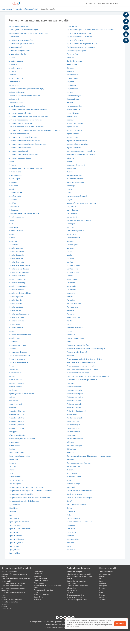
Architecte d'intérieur (16, 78)
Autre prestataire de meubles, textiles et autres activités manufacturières (34, 130)
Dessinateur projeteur (16, 425)
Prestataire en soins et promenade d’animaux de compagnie (88, 376)
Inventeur (70, 161)
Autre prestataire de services (19, 134)
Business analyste (15, 175)
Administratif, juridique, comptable (79, 574)
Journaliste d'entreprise (75, 179)
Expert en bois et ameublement (20, 529)
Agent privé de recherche (17, 54)
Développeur (13, 432)
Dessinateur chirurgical (17, 411)
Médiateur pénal (72, 245)
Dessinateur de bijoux (16, 414)
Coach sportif (13, 227)
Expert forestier (14, 546)
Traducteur (71, 529)
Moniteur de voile (73, 272)
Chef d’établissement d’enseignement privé (24, 213)
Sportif (69, 501)
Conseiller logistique (16, 307)
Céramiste (12, 189)
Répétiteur (70, 459)
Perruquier (70, 310)
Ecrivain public (14, 459)
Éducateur (12, 463)
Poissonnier (71, 335)
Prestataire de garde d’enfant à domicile (81, 362)
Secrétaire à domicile (74, 477)
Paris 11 (102, 593)
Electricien (12, 466)
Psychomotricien (73, 421)
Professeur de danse (74, 387)
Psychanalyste (72, 414)
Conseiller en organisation (18, 286)
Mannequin (71, 224)
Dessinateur (13, 407)
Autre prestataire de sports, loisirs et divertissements (27, 144)
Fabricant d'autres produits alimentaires (81, 47)
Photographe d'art (73, 317)
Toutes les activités (9, 571)
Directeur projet (14, 442)
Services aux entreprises (75, 595)
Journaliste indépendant (75, 182)
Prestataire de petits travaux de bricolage (81, 366)
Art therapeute (14, 85)
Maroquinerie (71, 234)
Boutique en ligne (15, 172)
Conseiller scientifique (16, 317)
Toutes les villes (106, 571)
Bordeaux (102, 576)
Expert (11, 515)
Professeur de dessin (74, 390)
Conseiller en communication (19, 272)
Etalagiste (12, 511)
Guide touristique (73, 99)
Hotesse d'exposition (74, 106)
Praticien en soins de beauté (77, 352)
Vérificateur (71, 543)
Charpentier (13, 200)
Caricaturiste (13, 182)
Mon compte (90, 3)
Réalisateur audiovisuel (75, 439)
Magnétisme (71, 206)
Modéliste (70, 258)
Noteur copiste (72, 290)
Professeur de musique (75, 397)
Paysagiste (71, 300)
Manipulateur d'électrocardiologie (79, 220)
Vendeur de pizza (73, 539)
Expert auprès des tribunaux (19, 522)
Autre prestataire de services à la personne (24, 137)
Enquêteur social (14, 477)
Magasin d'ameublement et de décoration (81, 203)
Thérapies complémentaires (77, 600)
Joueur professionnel (74, 175)
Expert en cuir (13, 532)
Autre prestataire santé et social (20, 158)
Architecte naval (14, 82)
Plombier (70, 331)
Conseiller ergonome (16, 297)
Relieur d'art (71, 452)
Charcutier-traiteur (15, 193)
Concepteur (13, 241)
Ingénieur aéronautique (75, 123)
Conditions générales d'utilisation (58, 625)
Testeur (69, 515)
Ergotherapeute (14, 504)
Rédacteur (70, 442)
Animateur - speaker (16, 61)
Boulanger (12, 165)
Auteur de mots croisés (17, 106)
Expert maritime (14, 553)
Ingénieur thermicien (74, 148)
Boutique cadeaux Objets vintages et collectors (25, 168)
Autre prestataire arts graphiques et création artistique (28, 116)
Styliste (69, 508)
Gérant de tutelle (73, 78)
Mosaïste (70, 276)
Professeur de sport (74, 400)
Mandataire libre (72, 217)
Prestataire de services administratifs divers (82, 369)
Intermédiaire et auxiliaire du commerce (81, 154)
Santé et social (72, 590)
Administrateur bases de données (20, 40)
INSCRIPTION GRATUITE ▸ (108, 3)
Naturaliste (71, 283)
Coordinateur (13, 342)
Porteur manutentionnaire (76, 338)
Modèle (69, 255)
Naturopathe (71, 286)
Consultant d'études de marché (20, 335)
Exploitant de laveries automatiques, (80, 33)
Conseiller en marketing (17, 283)
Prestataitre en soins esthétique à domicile (82, 380)
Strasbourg (103, 597)
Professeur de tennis (74, 404)
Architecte (12, 71)
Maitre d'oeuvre (72, 210)
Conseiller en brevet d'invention (20, 269)
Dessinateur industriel (16, 418)
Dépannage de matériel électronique (21, 394)
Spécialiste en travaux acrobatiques (79, 498)
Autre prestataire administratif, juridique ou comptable (28, 109)
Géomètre (70, 71)
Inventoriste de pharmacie (76, 165)
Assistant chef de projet (17, 92)
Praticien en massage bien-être (78, 345)
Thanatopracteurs (73, 518)
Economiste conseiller (16, 452)
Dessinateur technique (16, 428)
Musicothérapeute (73, 279)
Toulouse (102, 600)
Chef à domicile (14, 206)
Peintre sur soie (72, 307)
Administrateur (14, 37)
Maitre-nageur (72, 213)
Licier (69, 193)
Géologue (70, 68)
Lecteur (69, 189)
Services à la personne (75, 597)
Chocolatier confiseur (16, 217)
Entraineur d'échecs (16, 480)
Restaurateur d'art (73, 466)
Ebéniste (12, 449)
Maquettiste (71, 227)
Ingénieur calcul (72, 127)
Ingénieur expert (72, 137)
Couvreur (12, 366)
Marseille (102, 583)
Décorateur (13, 376)
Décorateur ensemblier (17, 383)
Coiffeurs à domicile (16, 231)
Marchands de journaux (75, 231)
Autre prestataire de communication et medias (25, 120)
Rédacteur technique (74, 446)
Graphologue (71, 85)
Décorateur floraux (15, 387)
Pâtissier (70, 297)
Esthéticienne (13, 508)
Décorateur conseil (15, 380)
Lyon (101, 581)
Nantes (102, 588)
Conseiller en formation (17, 276)
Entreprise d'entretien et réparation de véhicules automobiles (30, 491)
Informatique (71, 588)
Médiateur (70, 241)
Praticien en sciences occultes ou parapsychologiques (86, 349)
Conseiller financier (15, 300)
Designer (12, 397)
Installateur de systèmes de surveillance (81, 151)
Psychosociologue (73, 425)
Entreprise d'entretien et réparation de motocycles (26, 487)
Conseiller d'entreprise (16, 255)
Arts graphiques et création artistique (80, 576)
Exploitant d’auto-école (75, 40)
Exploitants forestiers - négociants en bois (82, 44)
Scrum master (72, 473)
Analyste (12, 57)
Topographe (71, 525)
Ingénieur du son (73, 134)
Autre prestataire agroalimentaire (20, 113)
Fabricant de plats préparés (76, 51)
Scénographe (71, 470)
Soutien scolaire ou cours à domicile (79, 491)
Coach (11, 224)
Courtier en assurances (17, 359)
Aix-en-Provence (105, 574)
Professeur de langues (75, 394)
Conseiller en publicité (16, 290)
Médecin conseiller (73, 238)
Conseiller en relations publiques (20, 293)
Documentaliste (14, 446)
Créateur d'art (13, 369)
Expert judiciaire (14, 549)
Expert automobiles (15, 525)
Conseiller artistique (16, 248)
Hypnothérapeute (73, 113)
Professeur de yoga (74, 407)
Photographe (71, 314)
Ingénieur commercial (74, 130)
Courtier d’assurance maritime (19, 355)
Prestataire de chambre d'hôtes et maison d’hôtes (84, 359)
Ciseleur (11, 220)
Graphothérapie (72, 89)
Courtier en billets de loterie (18, 362)
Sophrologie (71, 487)
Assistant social (14, 99)
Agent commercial (15, 47)
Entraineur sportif (15, 484)
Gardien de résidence (74, 61)
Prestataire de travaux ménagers (78, 373)
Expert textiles (72, 26)
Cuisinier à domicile (15, 373)
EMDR (11, 473)
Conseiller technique (16, 328)
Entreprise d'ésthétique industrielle (21, 494)
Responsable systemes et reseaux (79, 463)
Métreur (69, 251)
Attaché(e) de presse (16, 102)
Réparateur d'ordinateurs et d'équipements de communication (89, 456)
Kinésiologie (71, 186)
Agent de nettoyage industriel (19, 51)
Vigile (69, 546)
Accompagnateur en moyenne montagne (23, 30)
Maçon (69, 200)
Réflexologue (71, 449)
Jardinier (70, 172)
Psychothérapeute (73, 428)
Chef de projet (13, 210)
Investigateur (71, 168)
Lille (100, 579)
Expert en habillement (16, 539)
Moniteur (70, 262)
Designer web (13, 400)
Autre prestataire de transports (20, 148)
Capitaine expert (14, 179)
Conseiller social (14, 324)
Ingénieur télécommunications (77, 144)
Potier (69, 342)
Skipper (69, 480)
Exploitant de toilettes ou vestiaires (79, 37)
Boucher (12, 161)
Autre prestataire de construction (20, 123)
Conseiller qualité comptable (19, 314)
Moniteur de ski (72, 269)
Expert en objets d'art (16, 543)
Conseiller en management (18, 279)
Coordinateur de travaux (17, 345)
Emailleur (12, 470)
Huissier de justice (73, 109)
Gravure (70, 92)
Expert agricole (14, 518)
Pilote (69, 324)
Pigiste (69, 321)
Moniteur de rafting (74, 265)
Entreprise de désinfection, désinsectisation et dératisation (29, 498)
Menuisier (70, 248)
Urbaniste (70, 536)
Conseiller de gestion (16, 258)
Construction (71, 583)
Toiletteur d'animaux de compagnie (79, 522)
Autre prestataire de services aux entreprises (24, 141)
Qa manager (71, 435)
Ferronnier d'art (72, 54)
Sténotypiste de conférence (76, 504)
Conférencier (13, 245)
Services (70, 593)
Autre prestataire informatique (19, 151)
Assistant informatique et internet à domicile (24, 96)
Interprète (70, 158)
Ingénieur (70, 120)
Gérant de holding (73, 75)
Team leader (71, 511)
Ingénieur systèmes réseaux (77, 141)
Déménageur (13, 390)
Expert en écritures (15, 536)
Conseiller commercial (16, 251)
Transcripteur (71, 532)
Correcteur (12, 349)
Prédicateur (71, 355)
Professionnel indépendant (76, 411)
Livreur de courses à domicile (77, 196)
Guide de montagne (74, 96)
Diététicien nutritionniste (17, 435)
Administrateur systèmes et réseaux (21, 44)
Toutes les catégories (75, 571)
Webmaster (71, 549)
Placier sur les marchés (75, 328)
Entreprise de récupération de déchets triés (24, 501)
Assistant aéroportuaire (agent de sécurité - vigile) (26, 89)
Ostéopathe (71, 293)
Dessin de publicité (15, 404)
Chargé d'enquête (15, 196)
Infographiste (71, 116)
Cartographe (13, 186)
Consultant (13, 331)
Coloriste (12, 234)
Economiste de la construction (19, 456)
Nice (100, 590)
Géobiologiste (72, 64)
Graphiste (70, 82)
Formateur (70, 57)
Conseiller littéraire (15, 303)
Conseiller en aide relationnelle (19, 265)
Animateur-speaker (15, 68)
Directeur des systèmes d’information (22, 439)
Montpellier (103, 586)
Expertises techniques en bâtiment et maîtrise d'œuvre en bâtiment (90, 30)
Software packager (73, 484)
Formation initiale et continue (77, 586)
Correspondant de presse (18, 352)
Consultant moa (14, 338)
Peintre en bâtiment (74, 303)
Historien (70, 102)
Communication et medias (76, 581)
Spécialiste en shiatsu (74, 494)
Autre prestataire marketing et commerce (23, 154)
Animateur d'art (14, 64)
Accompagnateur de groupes (19, 26)
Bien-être (70, 579)
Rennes (102, 595)
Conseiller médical (15, 310)
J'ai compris (120, 624)
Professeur (71, 383)
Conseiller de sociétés (16, 262)
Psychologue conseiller (75, 418)
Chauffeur (12, 203)
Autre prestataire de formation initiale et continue (26, 127)
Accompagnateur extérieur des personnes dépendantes (28, 33)
